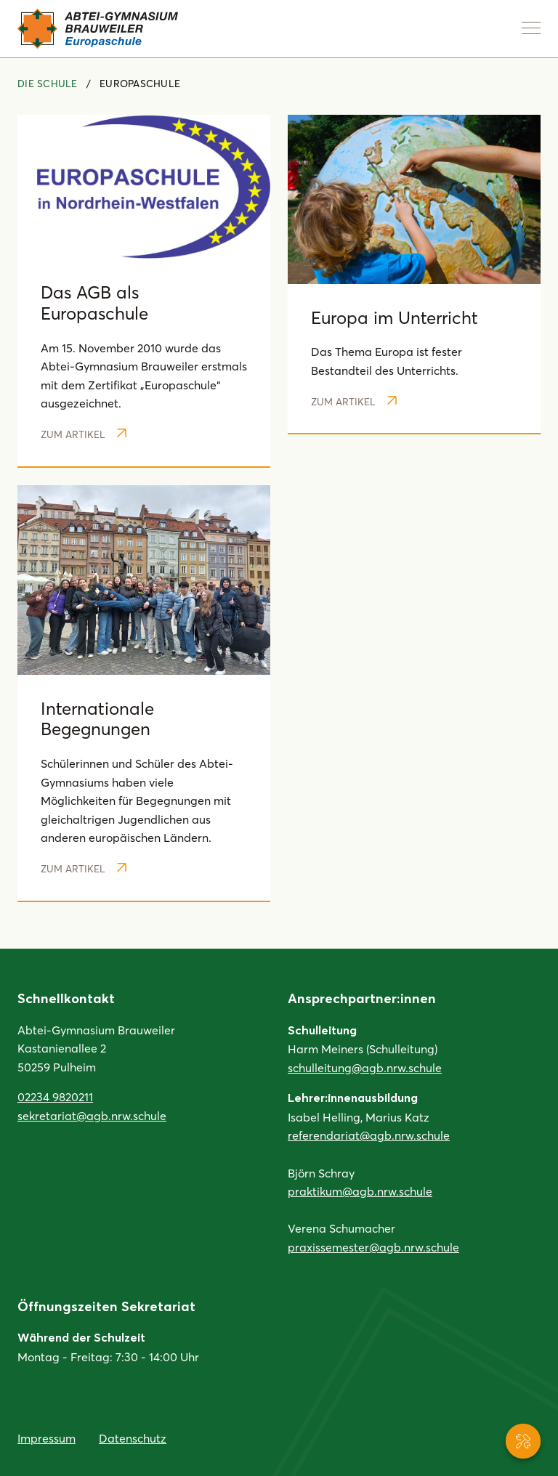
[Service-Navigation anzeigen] (523, 1441)
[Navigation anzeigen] (531, 27)
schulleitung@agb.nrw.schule (365, 1067)
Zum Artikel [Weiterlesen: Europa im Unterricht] (354, 401)
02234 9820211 (55, 1096)
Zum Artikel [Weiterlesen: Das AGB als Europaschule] (83, 434)
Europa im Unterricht (394, 317)
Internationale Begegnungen (97, 718)
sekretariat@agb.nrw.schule (91, 1115)
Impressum (46, 1437)
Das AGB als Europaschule (94, 302)
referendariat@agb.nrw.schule (369, 1135)
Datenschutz (132, 1437)
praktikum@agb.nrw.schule (360, 1191)
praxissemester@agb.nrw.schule (373, 1246)
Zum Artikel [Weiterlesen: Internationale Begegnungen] (83, 868)
